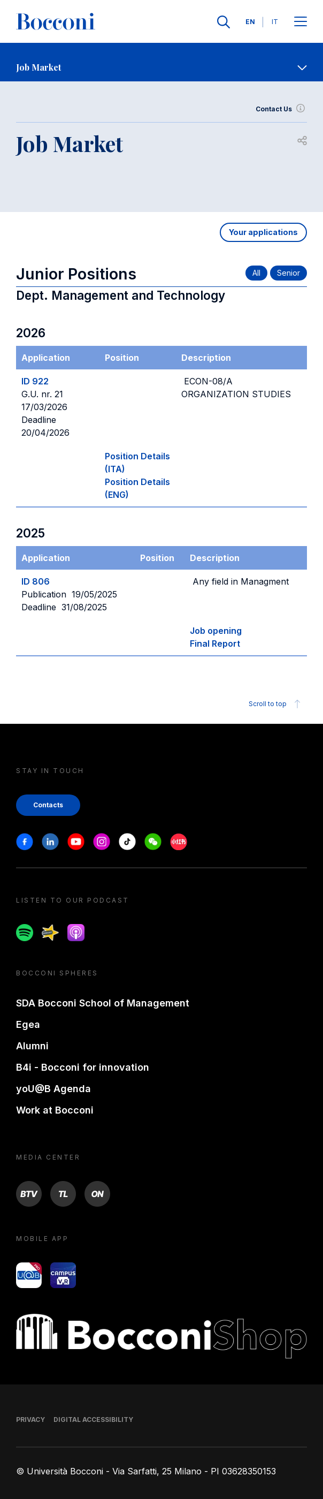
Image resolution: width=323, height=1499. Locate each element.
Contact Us (281, 109)
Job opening (216, 630)
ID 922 (35, 381)
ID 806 (35, 581)
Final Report (215, 643)
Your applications (263, 232)
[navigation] (161, 62)
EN (250, 22)
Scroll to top (276, 704)
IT (275, 22)
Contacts (48, 805)
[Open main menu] (300, 22)
